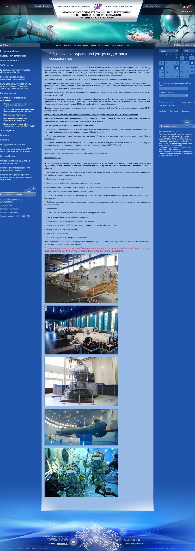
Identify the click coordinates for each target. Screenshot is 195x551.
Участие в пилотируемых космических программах (12, 78)
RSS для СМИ (165, 106)
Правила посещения (52, 158)
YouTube (162, 111)
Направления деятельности (13, 56)
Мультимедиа (117, 45)
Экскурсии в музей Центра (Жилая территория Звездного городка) (18, 110)
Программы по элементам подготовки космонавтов (15, 119)
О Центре (57, 45)
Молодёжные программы (12, 144)
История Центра (8, 93)
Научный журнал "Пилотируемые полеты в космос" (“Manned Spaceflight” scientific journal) (16, 86)
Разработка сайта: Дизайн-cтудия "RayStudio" (161, 548)
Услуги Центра (7, 130)
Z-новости (186, 111)
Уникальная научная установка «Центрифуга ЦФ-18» (15, 71)
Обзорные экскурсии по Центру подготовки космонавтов (17, 105)
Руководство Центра (10, 51)
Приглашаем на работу (9, 212)
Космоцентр (104, 45)
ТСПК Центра (6, 65)
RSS (176, 45)
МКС (128, 45)
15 (177, 67)
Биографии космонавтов (10, 209)
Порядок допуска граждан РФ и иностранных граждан (15, 169)
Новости (67, 45)
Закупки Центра (7, 156)
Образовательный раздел (85, 45)
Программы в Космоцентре (15, 115)
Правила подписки (166, 102)
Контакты (149, 6)
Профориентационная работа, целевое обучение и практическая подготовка (16, 177)
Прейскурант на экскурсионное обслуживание (63, 153)
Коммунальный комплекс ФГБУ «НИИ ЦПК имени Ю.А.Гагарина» (15, 150)
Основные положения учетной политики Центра (15, 162)
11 (192, 63)
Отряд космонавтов (9, 60)
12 (162, 67)
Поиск (157, 6)
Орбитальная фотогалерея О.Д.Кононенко (11, 201)
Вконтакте (174, 111)
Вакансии (4, 140)
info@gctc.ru (49, 139)
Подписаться (186, 102)
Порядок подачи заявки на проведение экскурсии (64, 149)
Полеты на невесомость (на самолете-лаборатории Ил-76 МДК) (18, 125)
